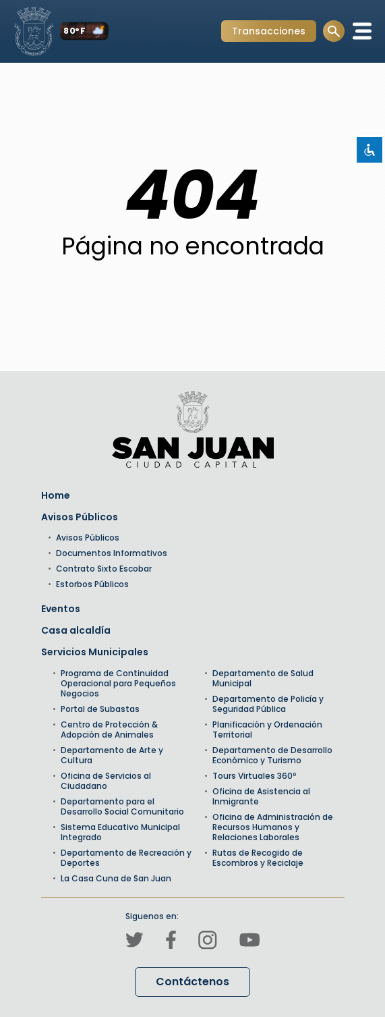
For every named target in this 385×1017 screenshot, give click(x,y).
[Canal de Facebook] (171, 942)
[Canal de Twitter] (134, 942)
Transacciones (268, 33)
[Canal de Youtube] (249, 942)
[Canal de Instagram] (207, 942)
